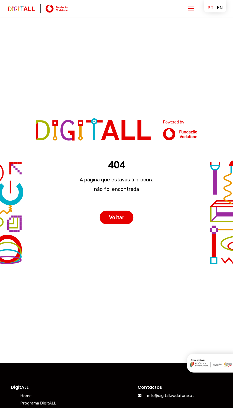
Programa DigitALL (38, 403)
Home (25, 395)
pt (210, 7)
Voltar (116, 217)
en (220, 7)
